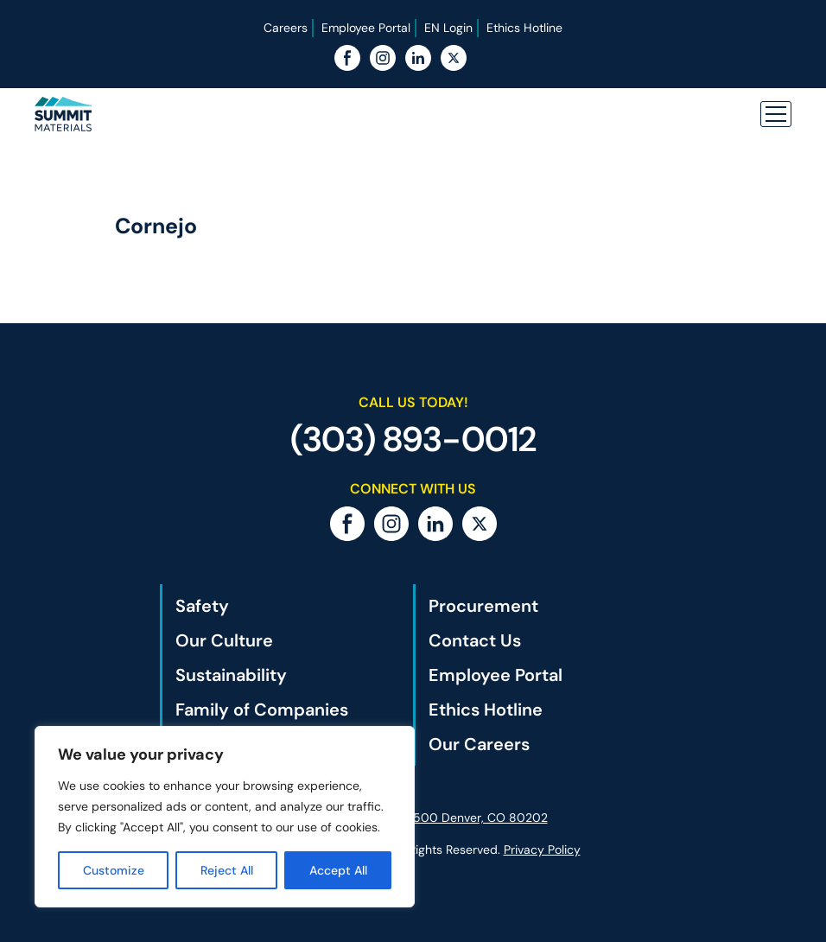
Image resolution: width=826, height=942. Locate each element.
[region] (225, 816)
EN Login (448, 27)
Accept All (338, 870)
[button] (775, 114)
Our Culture (224, 640)
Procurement (483, 606)
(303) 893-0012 (413, 439)
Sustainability (231, 675)
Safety (202, 606)
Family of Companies (261, 709)
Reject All (226, 870)
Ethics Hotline (524, 27)
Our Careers (479, 744)
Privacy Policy (542, 849)
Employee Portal (365, 27)
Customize (113, 870)
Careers (286, 27)
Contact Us (475, 640)
